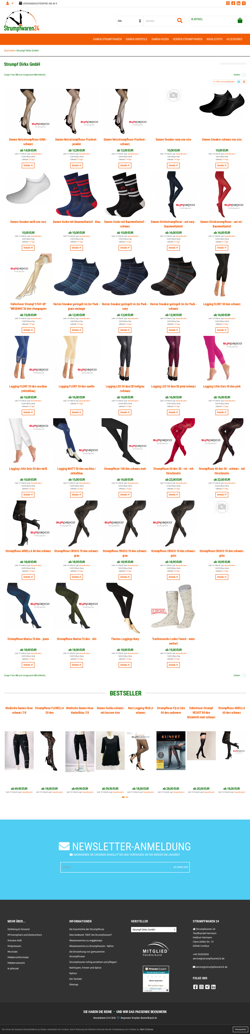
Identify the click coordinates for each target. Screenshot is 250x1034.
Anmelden (180, 869)
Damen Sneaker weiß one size (28, 223)
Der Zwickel (75, 980)
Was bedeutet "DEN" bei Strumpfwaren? (90, 936)
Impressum (14, 947)
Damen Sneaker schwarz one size (222, 141)
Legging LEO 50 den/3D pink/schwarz (173, 388)
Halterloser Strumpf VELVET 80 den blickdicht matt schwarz (201, 714)
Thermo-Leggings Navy (125, 640)
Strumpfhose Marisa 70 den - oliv (76, 640)
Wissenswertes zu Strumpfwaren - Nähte (91, 947)
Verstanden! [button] (240, 1029)
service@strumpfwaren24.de (211, 968)
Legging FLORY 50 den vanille (76, 388)
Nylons (73, 974)
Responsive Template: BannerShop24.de (139, 1019)
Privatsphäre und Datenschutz (25, 936)
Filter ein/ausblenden (224, 83)
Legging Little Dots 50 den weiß (28, 470)
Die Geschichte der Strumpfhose (86, 930)
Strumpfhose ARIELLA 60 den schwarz (28, 552)
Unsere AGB (15, 942)
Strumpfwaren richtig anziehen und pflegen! (93, 963)
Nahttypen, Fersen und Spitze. (85, 969)
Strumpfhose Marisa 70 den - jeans (28, 640)
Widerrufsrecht (16, 964)
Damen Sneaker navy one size (173, 141)
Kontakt (13, 953)
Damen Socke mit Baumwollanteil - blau (76, 223)
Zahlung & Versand (18, 930)
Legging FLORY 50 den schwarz (222, 305)
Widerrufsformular (18, 958)
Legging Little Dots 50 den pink (222, 388)
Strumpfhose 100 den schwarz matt (125, 470)
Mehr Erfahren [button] (146, 1029)
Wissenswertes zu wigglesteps (85, 942)
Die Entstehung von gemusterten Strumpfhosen (87, 955)
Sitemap (73, 986)
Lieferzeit (13, 970)
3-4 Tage (31, 161)
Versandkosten (36, 155)
